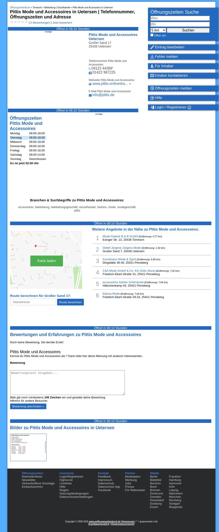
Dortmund (156, 493)
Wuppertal (175, 507)
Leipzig (173, 490)
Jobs (128, 483)
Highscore (66, 480)
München (175, 496)
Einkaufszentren (32, 486)
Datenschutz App (109, 486)
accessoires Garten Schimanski (123, 282)
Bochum (155, 483)
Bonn (153, 486)
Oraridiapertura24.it (98, 524)
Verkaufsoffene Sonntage (38, 483)
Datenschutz (106, 483)
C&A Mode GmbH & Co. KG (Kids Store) (129, 270)
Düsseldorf (157, 500)
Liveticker (66, 483)
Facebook (104, 490)
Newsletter (29, 480)
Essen (154, 507)
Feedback (104, 476)
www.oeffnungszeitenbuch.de (105, 521)
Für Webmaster (135, 490)
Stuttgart (174, 503)
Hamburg (175, 480)
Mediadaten (132, 476)
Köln (172, 486)
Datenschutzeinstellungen (76, 496)
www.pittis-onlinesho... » (111, 83)
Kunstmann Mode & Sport (119, 259)
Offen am (160, 35)
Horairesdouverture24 (122, 524)
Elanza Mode (111, 293)
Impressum (105, 480)
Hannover (175, 483)
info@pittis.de (103, 95)
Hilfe (62, 486)
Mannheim (176, 493)
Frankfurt (175, 476)
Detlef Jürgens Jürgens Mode (122, 247)
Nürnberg (175, 500)
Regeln (64, 490)
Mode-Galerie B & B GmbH (120, 236)
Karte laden (47, 261)
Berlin (153, 476)
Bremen (155, 490)
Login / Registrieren (168, 107)
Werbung (131, 480)
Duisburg (156, 503)
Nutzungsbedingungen (74, 493)
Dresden (155, 496)
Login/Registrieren (71, 476)
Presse (129, 486)
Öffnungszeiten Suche (174, 12)
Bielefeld (155, 480)
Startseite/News (32, 476)
